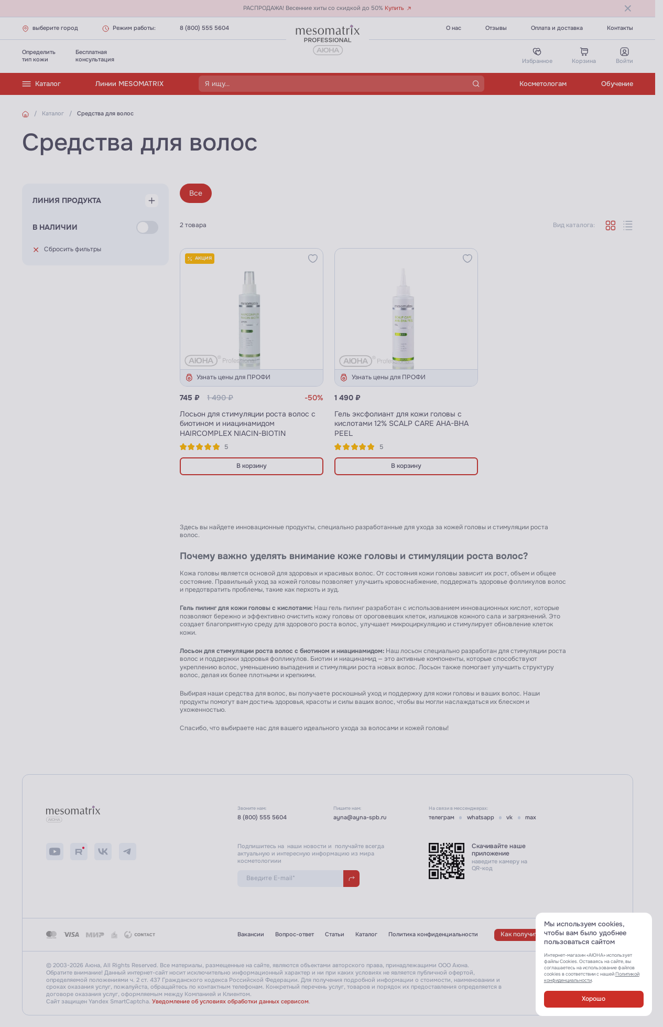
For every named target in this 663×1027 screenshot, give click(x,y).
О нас (453, 28)
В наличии (55, 227)
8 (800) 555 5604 (204, 28)
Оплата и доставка (557, 28)
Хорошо (593, 999)
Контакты (620, 28)
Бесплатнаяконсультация (94, 56)
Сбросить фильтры (67, 249)
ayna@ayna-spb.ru (359, 817)
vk (509, 817)
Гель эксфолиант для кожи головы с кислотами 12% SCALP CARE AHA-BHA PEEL (401, 423)
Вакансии (250, 934)
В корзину (251, 466)
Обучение (617, 83)
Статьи (334, 934)
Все (195, 193)
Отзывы (496, 28)
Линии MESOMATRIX (129, 83)
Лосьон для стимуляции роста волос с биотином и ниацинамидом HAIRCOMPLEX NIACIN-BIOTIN (248, 423)
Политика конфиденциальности (433, 934)
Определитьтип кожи (39, 56)
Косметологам (543, 83)
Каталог (41, 84)
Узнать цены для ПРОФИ (227, 377)
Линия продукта (66, 200)
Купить (398, 8)
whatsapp (480, 817)
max (530, 817)
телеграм (441, 817)
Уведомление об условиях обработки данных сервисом (230, 1001)
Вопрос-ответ (294, 934)
